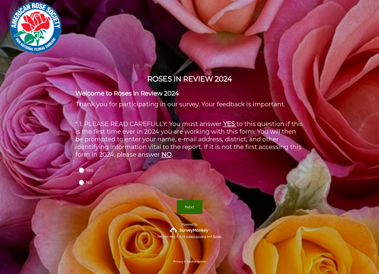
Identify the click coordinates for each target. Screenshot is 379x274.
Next (189, 206)
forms (217, 236)
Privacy (178, 261)
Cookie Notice (196, 261)
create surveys (196, 236)
